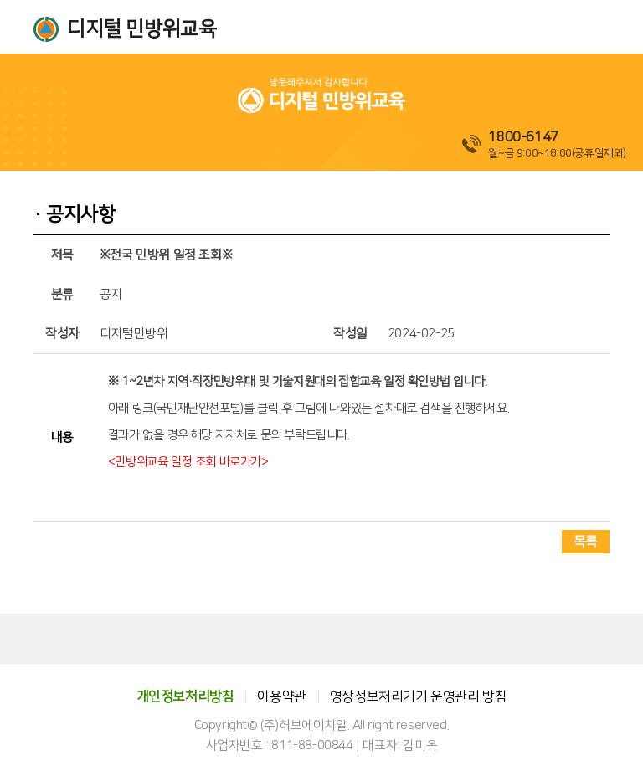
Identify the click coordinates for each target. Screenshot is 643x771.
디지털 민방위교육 (141, 29)
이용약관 (281, 696)
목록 (586, 541)
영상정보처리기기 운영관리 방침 (418, 696)
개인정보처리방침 (185, 696)
